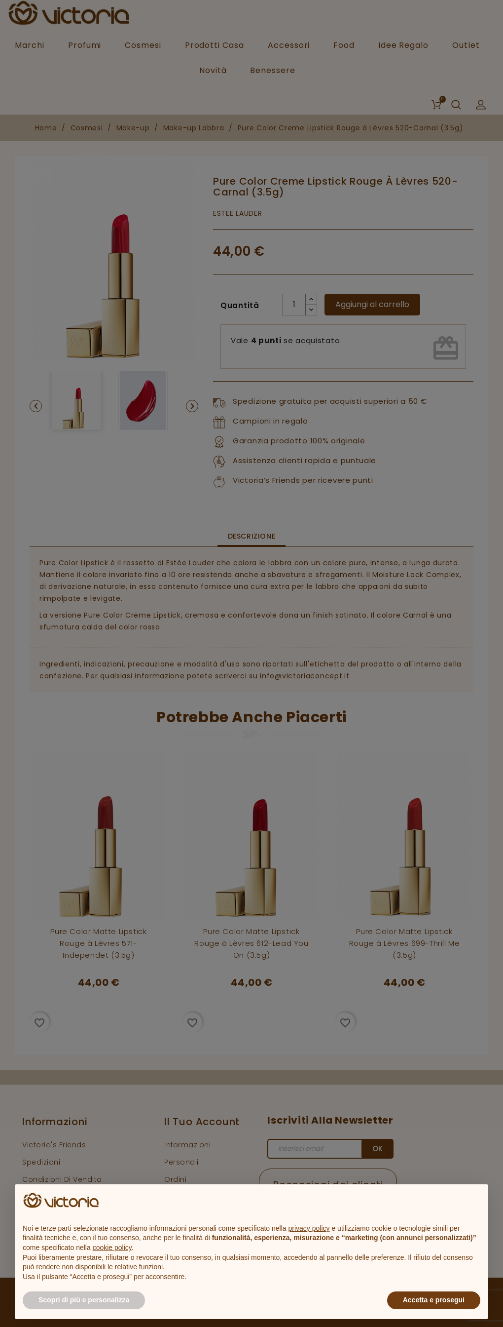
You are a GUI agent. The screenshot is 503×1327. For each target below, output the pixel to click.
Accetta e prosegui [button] (434, 1300)
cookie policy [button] (112, 1247)
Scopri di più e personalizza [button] (83, 1300)
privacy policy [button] (309, 1228)
